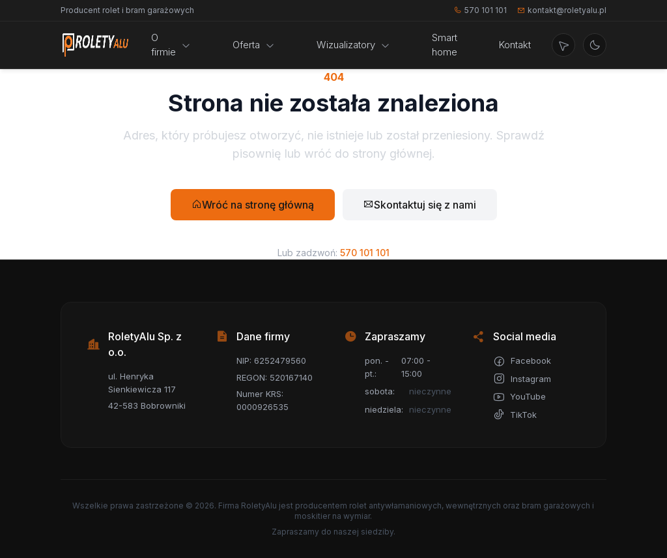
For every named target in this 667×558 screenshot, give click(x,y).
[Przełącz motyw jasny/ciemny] (594, 45)
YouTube (519, 397)
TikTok (515, 414)
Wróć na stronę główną (253, 204)
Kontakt (515, 44)
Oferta (254, 44)
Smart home (444, 45)
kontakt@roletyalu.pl (561, 10)
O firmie (171, 45)
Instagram (522, 379)
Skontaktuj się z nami (419, 204)
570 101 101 (480, 10)
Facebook (522, 361)
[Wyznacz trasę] (563, 45)
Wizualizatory (353, 44)
